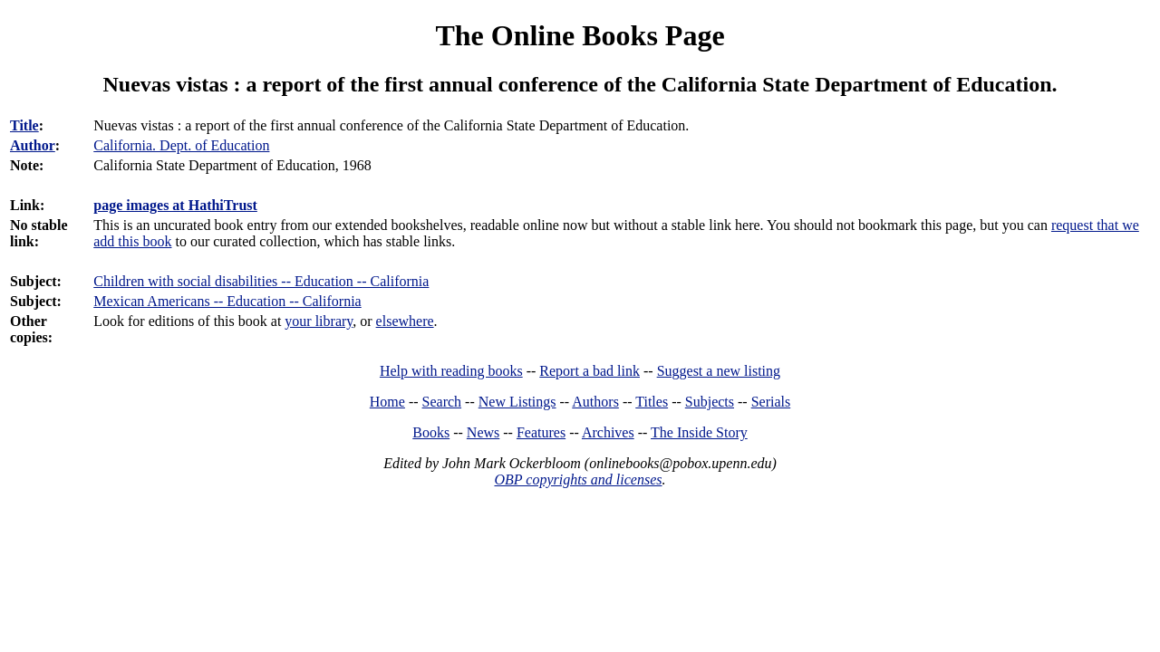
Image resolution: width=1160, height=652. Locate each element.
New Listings (517, 401)
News (483, 432)
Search (442, 401)
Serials (771, 401)
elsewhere (405, 321)
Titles (651, 401)
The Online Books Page (579, 35)
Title (24, 125)
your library (319, 321)
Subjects (709, 401)
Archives (608, 432)
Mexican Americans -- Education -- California (227, 301)
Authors (595, 401)
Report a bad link (589, 371)
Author (32, 145)
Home (387, 401)
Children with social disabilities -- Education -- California (261, 281)
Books (431, 432)
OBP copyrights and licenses (578, 479)
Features (541, 432)
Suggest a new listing (718, 371)
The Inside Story (699, 432)
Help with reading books (451, 371)
